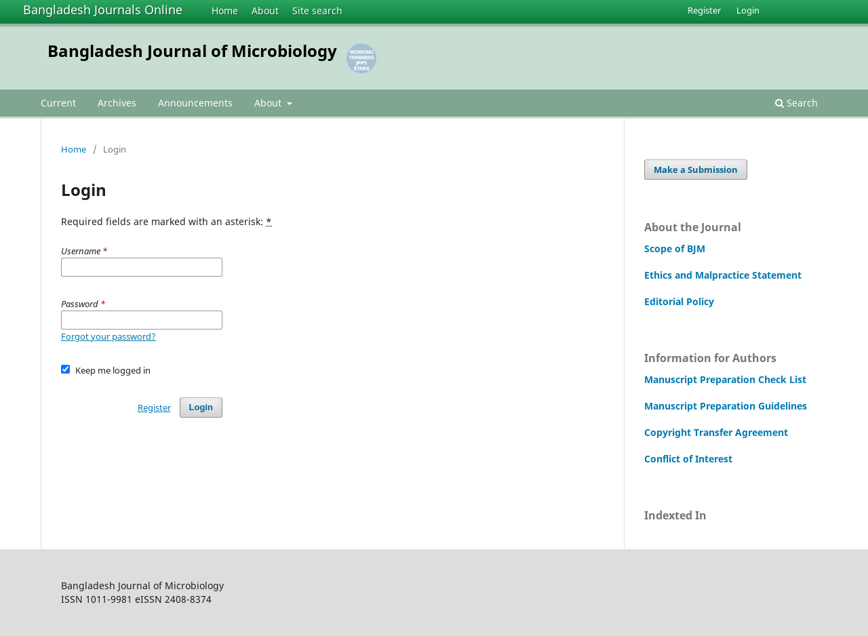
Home (225, 10)
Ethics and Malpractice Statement (723, 275)
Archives (117, 102)
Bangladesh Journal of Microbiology (192, 50)
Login (748, 10)
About (265, 10)
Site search (317, 10)
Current (58, 102)
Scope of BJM (674, 248)
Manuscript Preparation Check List (725, 379)
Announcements (195, 102)
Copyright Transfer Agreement (716, 432)
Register (704, 10)
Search (796, 102)
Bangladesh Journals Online (102, 9)
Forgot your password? (108, 336)
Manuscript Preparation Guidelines (725, 405)
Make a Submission (696, 169)
